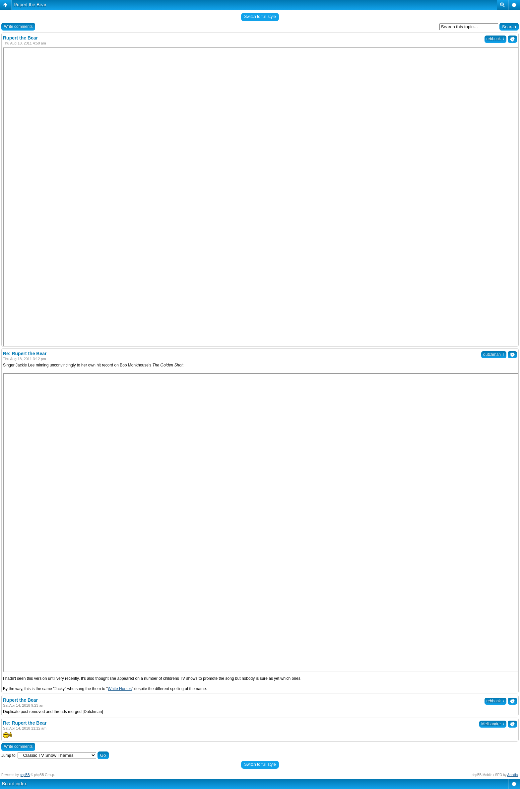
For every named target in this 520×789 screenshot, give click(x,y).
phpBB (25, 775)
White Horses (120, 688)
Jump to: (9, 755)
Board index (14, 783)
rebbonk (495, 39)
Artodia (512, 775)
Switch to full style (260, 16)
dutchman (493, 354)
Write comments (18, 26)
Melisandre (492, 724)
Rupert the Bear (30, 4)
